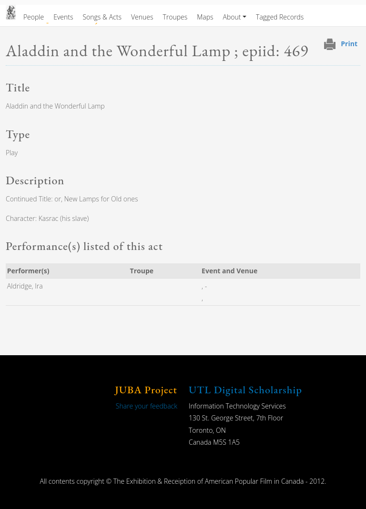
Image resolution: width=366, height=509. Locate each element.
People (33, 16)
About (232, 16)
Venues (142, 16)
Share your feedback (146, 405)
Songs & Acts (101, 16)
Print (349, 43)
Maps (205, 16)
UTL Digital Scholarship (245, 390)
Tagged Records (280, 16)
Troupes (175, 16)
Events (63, 16)
